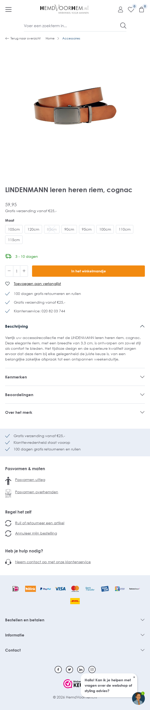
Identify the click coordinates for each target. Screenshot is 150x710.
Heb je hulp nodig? (24, 550)
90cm (69, 229)
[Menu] (8, 9)
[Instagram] (92, 669)
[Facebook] (58, 669)
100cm (105, 229)
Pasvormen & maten (25, 468)
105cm (14, 229)
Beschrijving (16, 326)
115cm (14, 240)
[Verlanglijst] (129, 9)
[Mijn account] (118, 9)
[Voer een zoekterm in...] (72, 26)
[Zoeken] (123, 26)
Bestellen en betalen (24, 620)
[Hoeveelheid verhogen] (24, 271)
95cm (87, 229)
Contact (13, 650)
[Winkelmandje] (139, 9)
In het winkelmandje (88, 271)
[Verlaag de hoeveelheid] (9, 271)
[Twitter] (69, 669)
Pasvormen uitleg (30, 479)
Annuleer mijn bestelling (36, 533)
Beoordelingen (19, 394)
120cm (33, 229)
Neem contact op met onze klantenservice (53, 562)
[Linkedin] (80, 669)
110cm (125, 229)
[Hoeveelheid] (16, 271)
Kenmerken (16, 377)
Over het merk (18, 412)
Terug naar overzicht (23, 38)
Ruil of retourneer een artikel (39, 523)
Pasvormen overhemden (36, 492)
